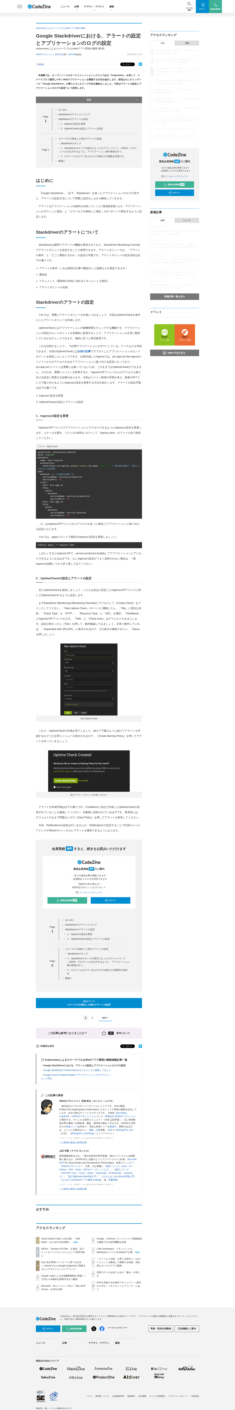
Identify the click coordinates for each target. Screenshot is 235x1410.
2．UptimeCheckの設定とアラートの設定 (82, 128)
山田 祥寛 (72, 54)
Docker (41, 64)
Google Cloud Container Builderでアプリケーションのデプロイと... (77, 1075)
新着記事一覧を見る (174, 296)
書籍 (111, 6)
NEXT (106, 1017)
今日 (162, 43)
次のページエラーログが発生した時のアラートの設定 (89, 1003)
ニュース (65, 6)
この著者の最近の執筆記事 (73, 1142)
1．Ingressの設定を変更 (73, 124)
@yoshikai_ (122, 1113)
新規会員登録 (66, 900)
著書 (91, 1130)
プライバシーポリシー (178, 1396)
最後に (61, 161)
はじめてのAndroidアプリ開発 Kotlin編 (82, 1180)
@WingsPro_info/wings (82, 1133)
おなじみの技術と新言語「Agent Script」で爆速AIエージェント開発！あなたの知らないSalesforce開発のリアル (174, 247)
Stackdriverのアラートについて (74, 114)
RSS (110, 1130)
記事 (76, 6)
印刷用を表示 (45, 1046)
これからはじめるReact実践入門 (117, 1176)
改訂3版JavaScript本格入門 (82, 1176)
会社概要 (142, 1396)
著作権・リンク (102, 1396)
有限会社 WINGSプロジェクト (120, 1116)
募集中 (113, 1126)
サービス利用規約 (157, 1396)
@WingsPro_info (124, 1130)
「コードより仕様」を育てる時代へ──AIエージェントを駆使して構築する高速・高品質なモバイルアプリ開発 (119, 1262)
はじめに (63, 109)
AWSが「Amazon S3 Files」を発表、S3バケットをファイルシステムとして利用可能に (63, 1252)
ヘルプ (89, 1396)
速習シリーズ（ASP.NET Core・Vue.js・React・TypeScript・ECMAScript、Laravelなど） (96, 1173)
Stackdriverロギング (71, 143)
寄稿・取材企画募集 (160, 1328)
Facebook (64, 1116)
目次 (113, 99)
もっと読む (46, 1078)
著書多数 (113, 1180)
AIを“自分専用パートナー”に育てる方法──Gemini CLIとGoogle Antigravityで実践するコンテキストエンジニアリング (63, 1265)
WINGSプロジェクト (83, 1116)
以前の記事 (84, 351)
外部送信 (195, 1396)
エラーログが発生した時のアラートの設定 (80, 138)
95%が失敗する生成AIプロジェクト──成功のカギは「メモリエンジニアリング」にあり (119, 1286)
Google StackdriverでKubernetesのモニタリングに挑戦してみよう (77, 1070)
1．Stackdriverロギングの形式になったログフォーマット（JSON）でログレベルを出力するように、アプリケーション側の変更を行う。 (98, 962)
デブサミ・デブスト (94, 6)
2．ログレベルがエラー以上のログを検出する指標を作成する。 (93, 156)
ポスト (126, 64)
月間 (187, 43)
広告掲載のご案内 (187, 1328)
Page (45, 149)
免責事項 (131, 1396)
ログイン (110, 900)
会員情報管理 (118, 1396)
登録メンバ (72, 1126)
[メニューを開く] (19, 6)
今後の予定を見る (174, 352)
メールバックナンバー (89, 892)
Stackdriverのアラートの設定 (73, 119)
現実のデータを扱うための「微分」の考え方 (175, 129)
